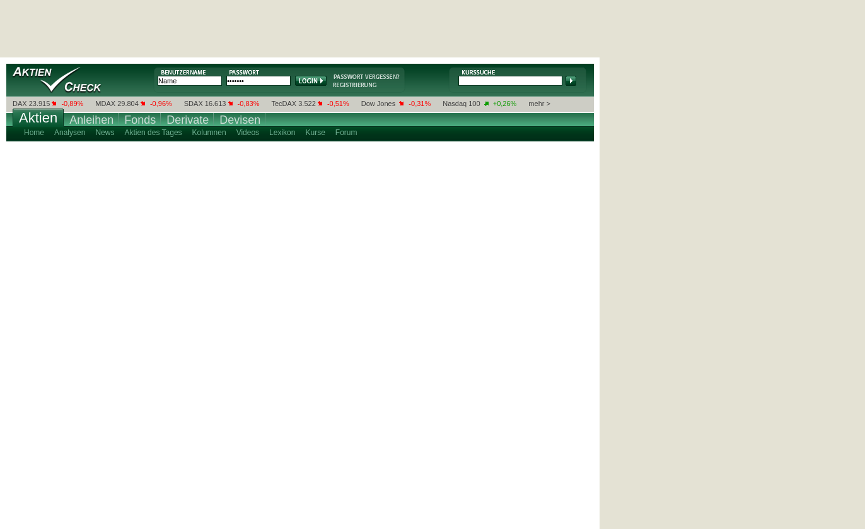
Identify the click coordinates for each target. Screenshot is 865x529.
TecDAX (283, 103)
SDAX (193, 103)
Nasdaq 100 (461, 103)
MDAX (105, 103)
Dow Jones (378, 103)
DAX (20, 103)
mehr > (539, 103)
